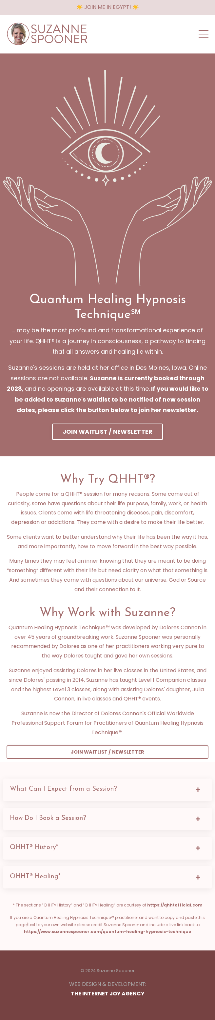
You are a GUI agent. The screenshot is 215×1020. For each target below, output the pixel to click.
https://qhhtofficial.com (175, 905)
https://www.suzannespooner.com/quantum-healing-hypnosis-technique (107, 931)
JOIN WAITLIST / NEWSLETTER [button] (108, 431)
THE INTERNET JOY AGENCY (108, 993)
